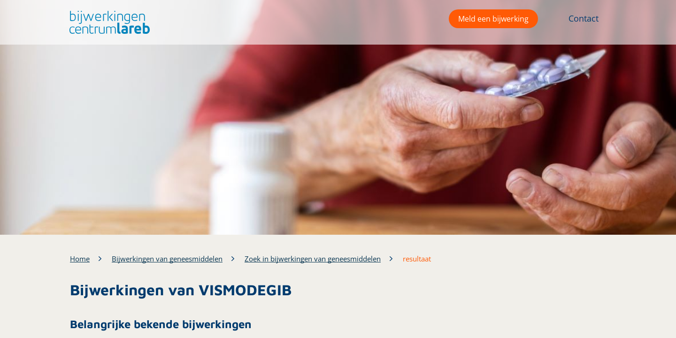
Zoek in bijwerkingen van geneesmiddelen (313, 258)
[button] (107, 22)
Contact (583, 18)
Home (80, 258)
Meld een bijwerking (493, 19)
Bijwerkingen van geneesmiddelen (167, 258)
